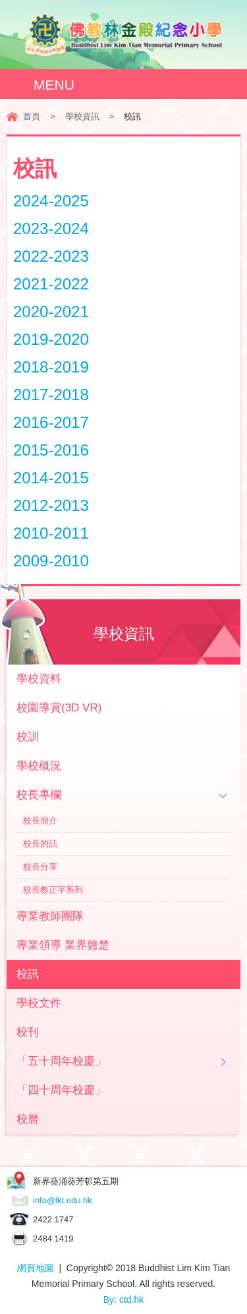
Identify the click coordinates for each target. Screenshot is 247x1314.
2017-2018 (51, 394)
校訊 (27, 974)
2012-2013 (51, 505)
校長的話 (40, 844)
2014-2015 (51, 478)
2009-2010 (51, 561)
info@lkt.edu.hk (62, 1200)
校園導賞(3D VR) (58, 708)
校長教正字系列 (53, 890)
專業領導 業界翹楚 (62, 945)
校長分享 (40, 867)
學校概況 (38, 766)
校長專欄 (38, 795)
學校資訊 (82, 116)
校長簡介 (40, 820)
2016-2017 (51, 422)
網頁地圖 (35, 1268)
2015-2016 (51, 450)
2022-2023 (51, 256)
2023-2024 (51, 228)
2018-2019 (51, 367)
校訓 (27, 737)
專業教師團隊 (50, 916)
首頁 (31, 116)
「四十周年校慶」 (61, 1090)
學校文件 (38, 1003)
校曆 (27, 1119)
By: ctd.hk (123, 1299)
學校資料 (38, 678)
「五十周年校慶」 (61, 1061)
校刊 (27, 1032)
